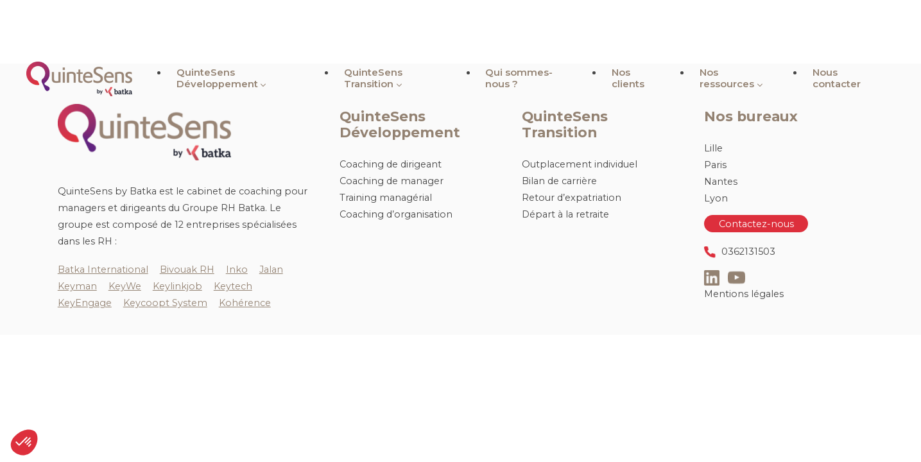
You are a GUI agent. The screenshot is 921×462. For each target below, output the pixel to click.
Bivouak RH (187, 269)
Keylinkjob (177, 286)
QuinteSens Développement (280, 32)
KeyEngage (85, 303)
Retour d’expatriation (571, 197)
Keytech (233, 286)
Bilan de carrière (559, 181)
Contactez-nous (756, 223)
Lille (713, 148)
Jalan (271, 269)
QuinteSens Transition (428, 32)
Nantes (720, 181)
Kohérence (245, 303)
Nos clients (656, 32)
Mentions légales (744, 294)
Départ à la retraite (565, 214)
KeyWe (124, 286)
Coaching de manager (391, 181)
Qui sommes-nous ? (559, 32)
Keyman (77, 286)
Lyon (716, 198)
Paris (715, 165)
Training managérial (386, 197)
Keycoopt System (165, 303)
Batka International (103, 269)
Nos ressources (743, 32)
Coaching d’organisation (396, 214)
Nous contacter (847, 32)
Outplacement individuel (579, 164)
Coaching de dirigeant (391, 164)
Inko (237, 269)
